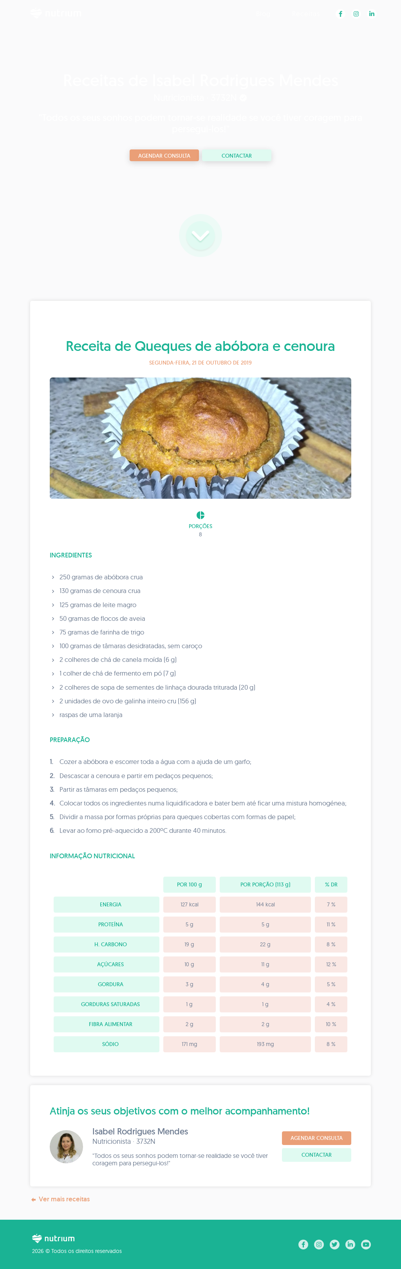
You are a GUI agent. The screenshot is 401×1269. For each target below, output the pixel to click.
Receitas (306, 13)
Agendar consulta (164, 155)
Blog (263, 13)
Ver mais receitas (60, 1199)
